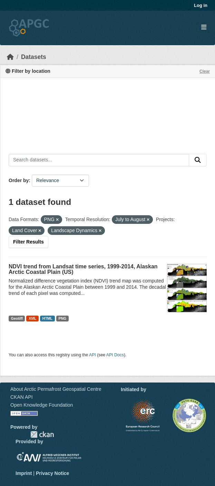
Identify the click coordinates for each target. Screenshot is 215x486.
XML (32, 318)
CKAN (42, 434)
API (92, 355)
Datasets (33, 56)
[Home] (10, 56)
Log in (200, 5)
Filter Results (28, 242)
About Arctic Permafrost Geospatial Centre (55, 389)
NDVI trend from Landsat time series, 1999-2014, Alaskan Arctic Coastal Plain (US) (83, 269)
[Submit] (198, 160)
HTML (47, 318)
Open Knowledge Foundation (41, 405)
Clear (204, 71)
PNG (63, 318)
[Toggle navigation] (204, 27)
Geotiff (17, 318)
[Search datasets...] (99, 160)
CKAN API (21, 397)
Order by (19, 180)
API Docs (115, 355)
